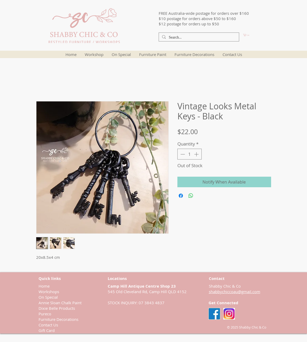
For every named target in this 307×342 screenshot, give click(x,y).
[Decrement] (182, 154)
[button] (255, 35)
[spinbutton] (189, 154)
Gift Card (47, 330)
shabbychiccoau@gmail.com (234, 291)
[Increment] (197, 154)
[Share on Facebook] (181, 196)
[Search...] (198, 37)
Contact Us (48, 324)
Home (44, 286)
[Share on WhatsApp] (191, 196)
